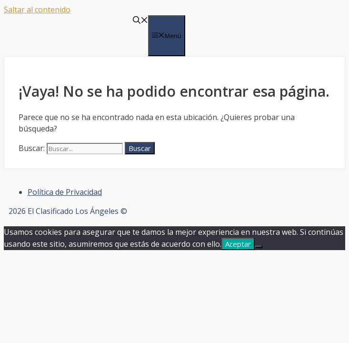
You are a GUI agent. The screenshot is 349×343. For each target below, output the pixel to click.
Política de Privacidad (65, 192)
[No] (258, 246)
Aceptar (238, 244)
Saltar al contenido (37, 9)
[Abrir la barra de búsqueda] (140, 21)
